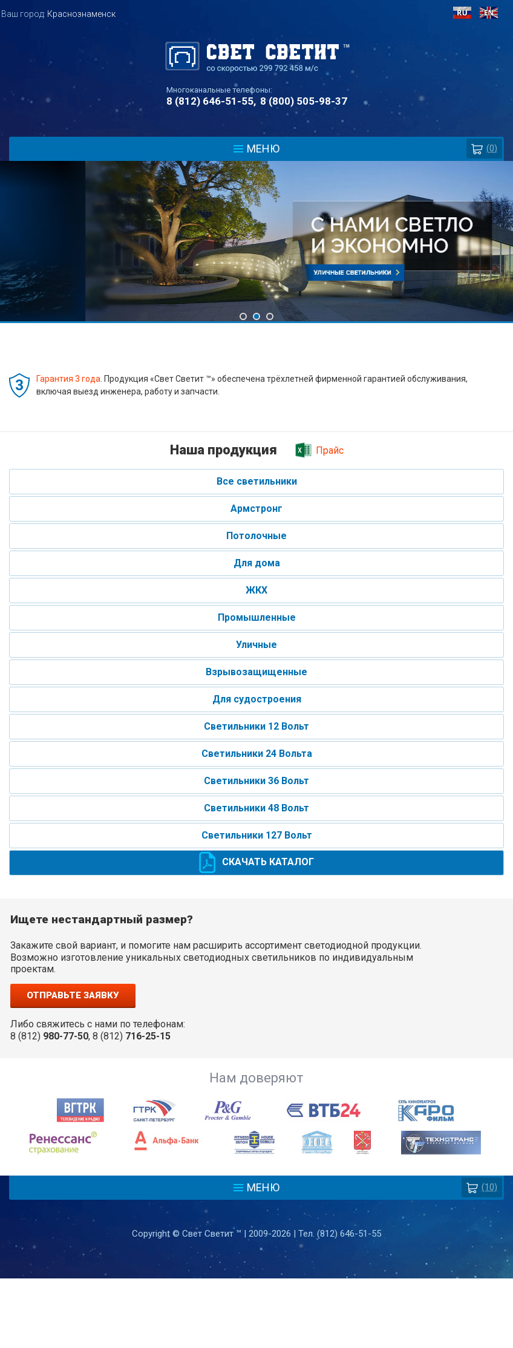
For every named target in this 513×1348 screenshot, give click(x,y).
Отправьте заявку (73, 995)
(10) (481, 1187)
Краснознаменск (81, 14)
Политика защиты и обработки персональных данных (256, 1288)
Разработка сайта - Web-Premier (256, 1343)
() (484, 148)
